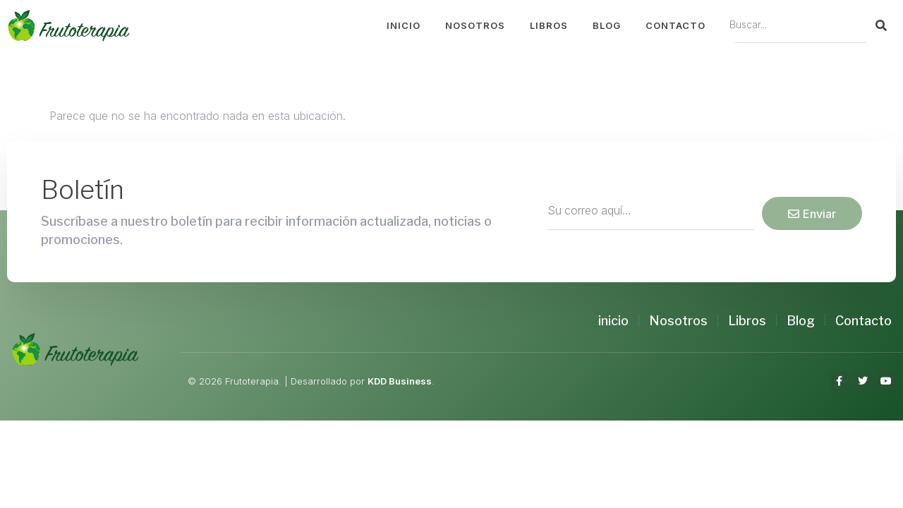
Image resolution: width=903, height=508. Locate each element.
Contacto (675, 25)
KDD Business (400, 381)
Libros (549, 25)
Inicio (403, 25)
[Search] (881, 25)
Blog (607, 25)
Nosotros (475, 25)
